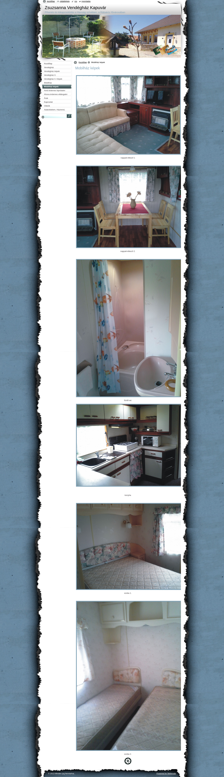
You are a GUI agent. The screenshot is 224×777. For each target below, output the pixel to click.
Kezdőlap (83, 62)
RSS (75, 1)
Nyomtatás (86, 1)
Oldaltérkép (65, 1)
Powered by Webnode (166, 773)
